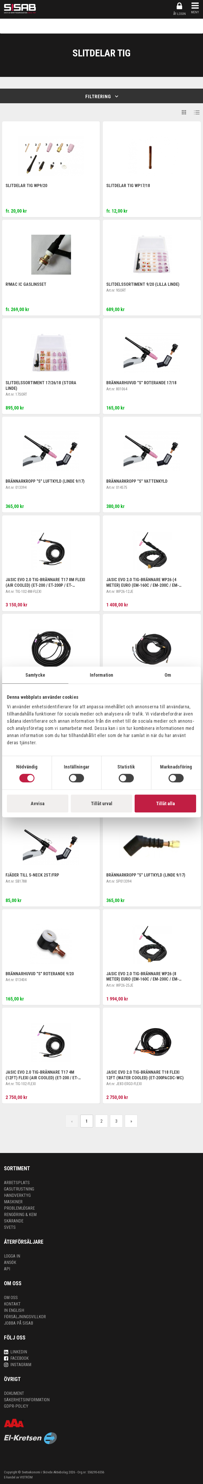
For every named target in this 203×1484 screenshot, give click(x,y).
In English (14, 1310)
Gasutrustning (19, 1189)
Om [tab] (168, 675)
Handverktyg (17, 1195)
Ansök (10, 1262)
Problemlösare (19, 1208)
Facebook (16, 1358)
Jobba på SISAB (18, 1323)
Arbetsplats (17, 1182)
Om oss (11, 1297)
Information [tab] (101, 675)
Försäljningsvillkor (25, 1316)
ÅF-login (179, 9)
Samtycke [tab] (35, 675)
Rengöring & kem (20, 1214)
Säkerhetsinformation (27, 1399)
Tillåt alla (165, 803)
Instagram (17, 1364)
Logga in (12, 1256)
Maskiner (13, 1201)
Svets (10, 1227)
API (7, 1268)
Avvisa (38, 803)
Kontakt (12, 1304)
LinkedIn (15, 1351)
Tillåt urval (101, 803)
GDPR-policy (16, 1406)
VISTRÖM (26, 1477)
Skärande (13, 1220)
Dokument (14, 1393)
